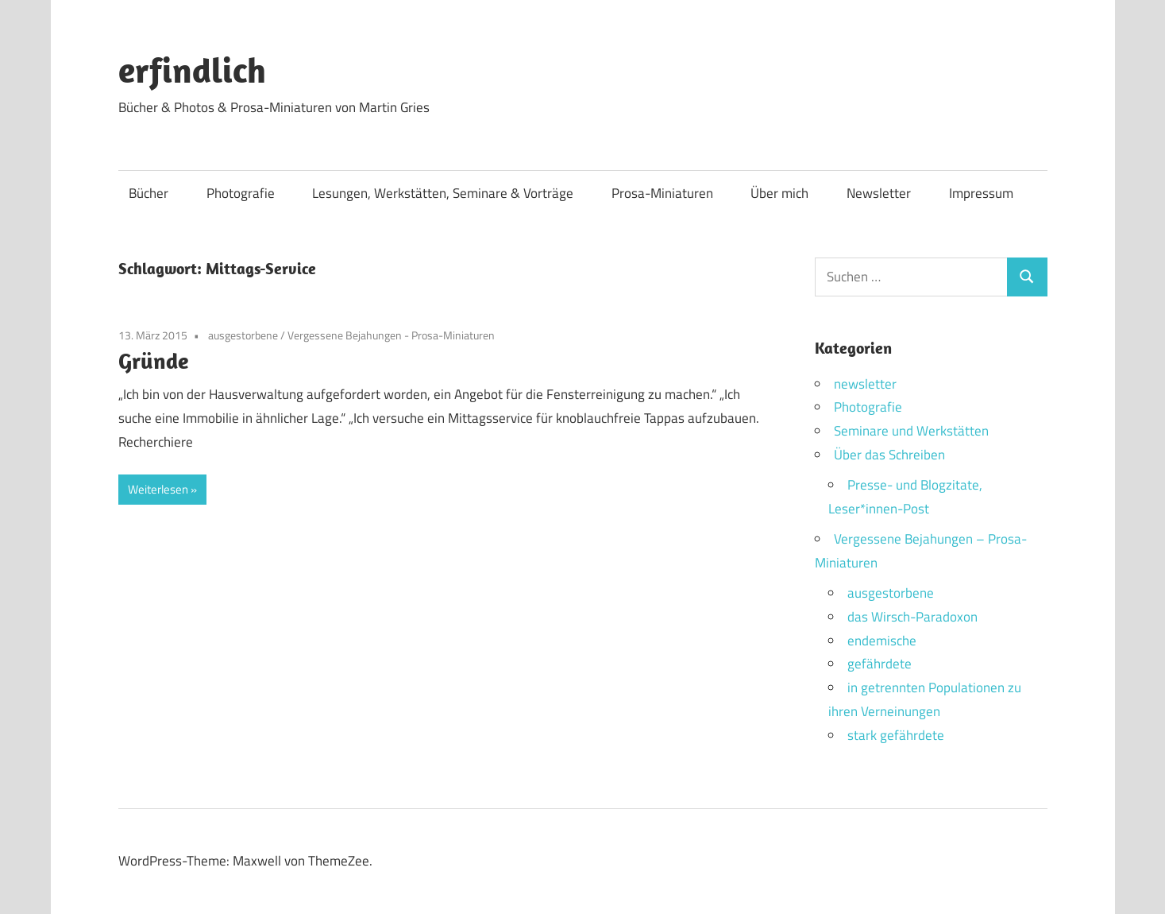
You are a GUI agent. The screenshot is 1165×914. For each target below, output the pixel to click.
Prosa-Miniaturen (662, 193)
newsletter (865, 384)
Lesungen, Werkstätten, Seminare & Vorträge (442, 193)
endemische (881, 640)
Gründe (153, 360)
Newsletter (879, 193)
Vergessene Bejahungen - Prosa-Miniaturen (391, 335)
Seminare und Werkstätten (911, 430)
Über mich (779, 193)
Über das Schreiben (889, 454)
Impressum (981, 193)
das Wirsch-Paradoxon (912, 616)
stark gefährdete (895, 735)
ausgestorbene (243, 335)
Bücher (148, 193)
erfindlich (192, 69)
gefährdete (879, 663)
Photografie (240, 193)
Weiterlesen (158, 489)
